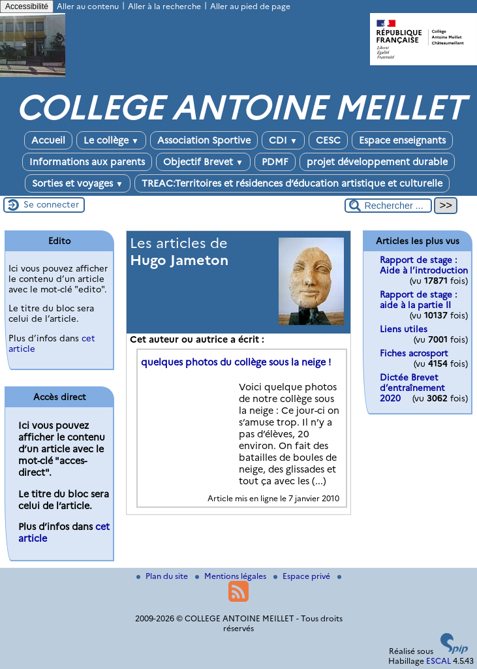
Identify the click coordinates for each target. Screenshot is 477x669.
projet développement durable (377, 162)
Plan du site (163, 576)
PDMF (275, 162)
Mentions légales (231, 576)
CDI (283, 140)
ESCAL (438, 661)
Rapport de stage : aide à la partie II (418, 299)
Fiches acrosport (414, 353)
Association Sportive (204, 140)
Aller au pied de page (250, 6)
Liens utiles (403, 329)
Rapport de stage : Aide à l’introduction (424, 265)
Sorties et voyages (77, 183)
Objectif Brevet (203, 162)
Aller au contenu (88, 6)
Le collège (111, 140)
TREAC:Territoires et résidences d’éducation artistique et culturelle (292, 183)
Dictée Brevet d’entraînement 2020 (412, 387)
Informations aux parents (87, 162)
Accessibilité (26, 6)
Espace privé (302, 576)
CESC (328, 140)
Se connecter (51, 204)
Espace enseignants (402, 140)
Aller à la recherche (164, 6)
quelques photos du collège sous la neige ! (236, 362)
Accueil (48, 140)
